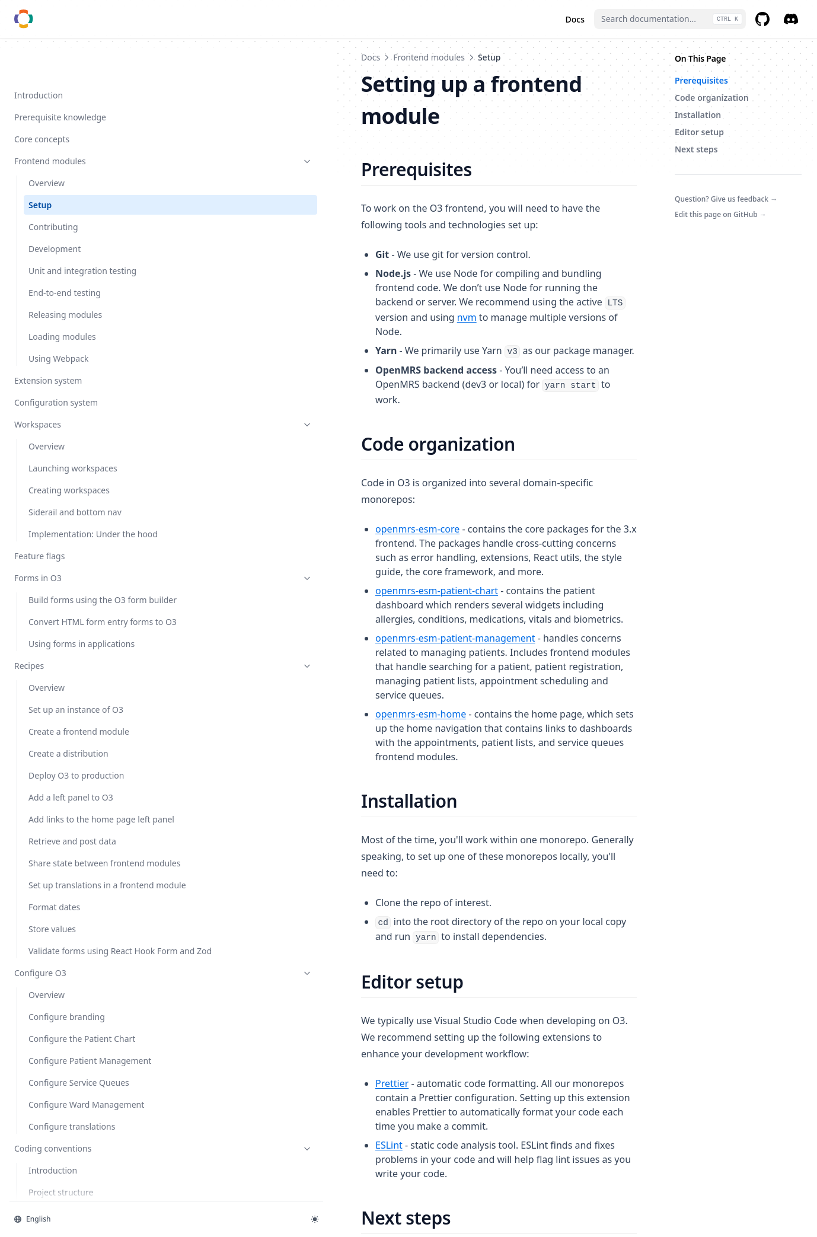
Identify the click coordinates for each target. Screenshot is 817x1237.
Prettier (211, 842)
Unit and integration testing (67, 239)
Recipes (73, 690)
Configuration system (56, 376)
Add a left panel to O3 (70, 821)
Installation (698, 114)
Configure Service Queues (78, 1181)
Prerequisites (701, 80)
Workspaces (73, 398)
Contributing (53, 189)
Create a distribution (68, 777)
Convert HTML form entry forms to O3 (78, 627)
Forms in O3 (73, 564)
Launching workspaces (72, 442)
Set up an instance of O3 (75, 733)
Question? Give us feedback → (726, 199)
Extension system (48, 355)
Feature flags (39, 543)
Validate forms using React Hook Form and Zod (78, 1019)
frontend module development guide (437, 973)
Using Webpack (58, 333)
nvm (556, 239)
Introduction (38, 57)
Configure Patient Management (62, 1153)
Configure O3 (73, 1047)
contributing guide (238, 989)
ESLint (208, 875)
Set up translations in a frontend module (72, 940)
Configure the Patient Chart (70, 1119)
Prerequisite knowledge (60, 79)
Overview (46, 145)
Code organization (712, 97)
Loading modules (62, 311)
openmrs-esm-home (239, 549)
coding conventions (526, 989)
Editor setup (699, 132)
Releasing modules (65, 289)
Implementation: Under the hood (74, 515)
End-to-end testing (64, 267)
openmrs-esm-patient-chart (255, 469)
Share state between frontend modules (68, 906)
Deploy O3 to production (76, 799)
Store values (52, 990)
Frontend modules (73, 123)
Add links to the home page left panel (71, 850)
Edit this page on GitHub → (721, 214)
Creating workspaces (69, 464)
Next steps (696, 149)
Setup (40, 167)
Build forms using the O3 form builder (77, 593)
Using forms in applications (56, 662)
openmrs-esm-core (236, 421)
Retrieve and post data (72, 878)
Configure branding (66, 1090)
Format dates (54, 968)
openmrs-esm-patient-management (274, 502)
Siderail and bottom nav (75, 486)
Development (54, 210)
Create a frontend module (78, 755)
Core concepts (41, 101)
